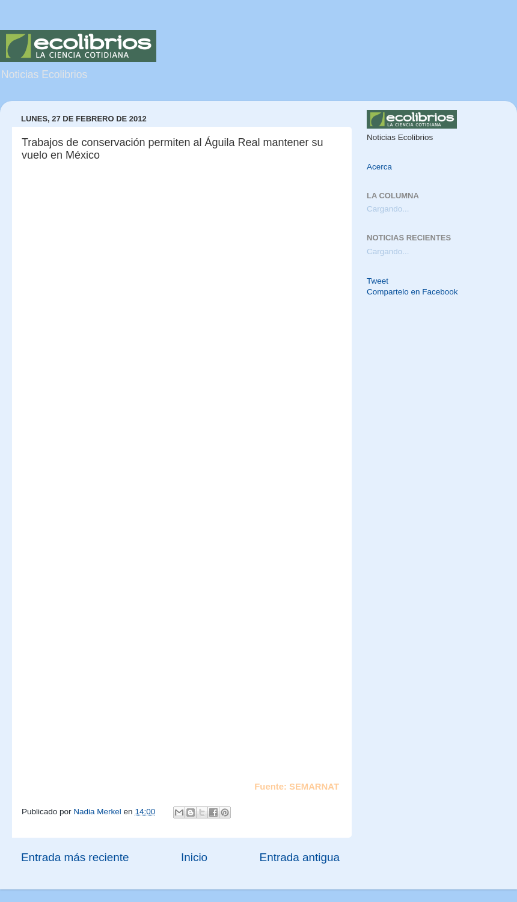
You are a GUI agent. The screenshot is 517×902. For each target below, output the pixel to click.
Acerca (379, 166)
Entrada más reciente (75, 857)
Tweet (377, 280)
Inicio (194, 857)
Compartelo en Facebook (412, 291)
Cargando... (388, 208)
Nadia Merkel (98, 811)
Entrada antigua (300, 857)
